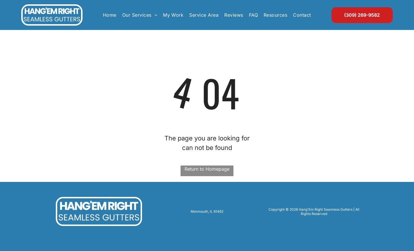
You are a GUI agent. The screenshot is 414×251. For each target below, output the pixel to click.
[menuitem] (109, 15)
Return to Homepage (207, 169)
